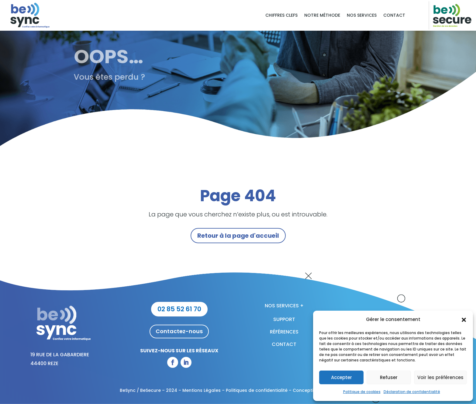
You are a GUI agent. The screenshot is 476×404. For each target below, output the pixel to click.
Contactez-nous (179, 331)
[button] (464, 320)
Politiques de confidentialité (257, 390)
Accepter (341, 377)
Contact (394, 15)
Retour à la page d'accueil (238, 235)
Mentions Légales (201, 390)
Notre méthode (322, 15)
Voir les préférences (440, 377)
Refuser (389, 377)
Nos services (362, 15)
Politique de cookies (362, 391)
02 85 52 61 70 (179, 309)
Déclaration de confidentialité (412, 391)
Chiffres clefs (281, 15)
